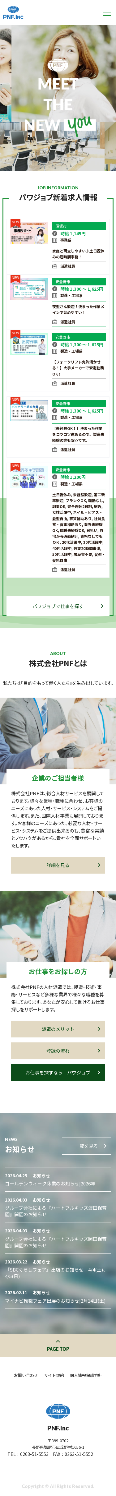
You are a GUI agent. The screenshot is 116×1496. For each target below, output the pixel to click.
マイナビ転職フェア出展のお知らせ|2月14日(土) (55, 1300)
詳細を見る (73, 865)
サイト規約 (54, 1375)
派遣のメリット (71, 1029)
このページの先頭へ (58, 1342)
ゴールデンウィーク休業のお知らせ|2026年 (50, 1183)
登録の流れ (73, 1050)
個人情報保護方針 (86, 1375)
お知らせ (41, 1175)
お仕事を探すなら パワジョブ (62, 1072)
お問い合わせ (26, 1375)
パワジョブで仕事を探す (67, 606)
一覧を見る (90, 1146)
